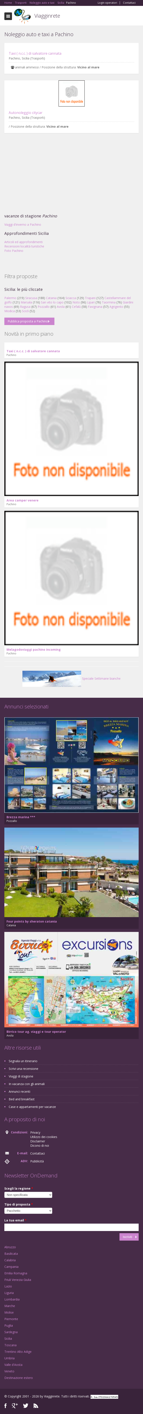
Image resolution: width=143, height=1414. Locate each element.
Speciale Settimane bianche (71, 678)
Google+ (15, 1406)
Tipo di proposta (18, 1204)
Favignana (95, 307)
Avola (61, 307)
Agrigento (116, 307)
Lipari (91, 302)
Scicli (25, 311)
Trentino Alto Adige (18, 1352)
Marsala (26, 302)
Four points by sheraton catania (32, 921)
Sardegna (11, 1332)
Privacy (35, 1132)
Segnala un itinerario (23, 1061)
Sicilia (8, 1338)
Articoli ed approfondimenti (23, 242)
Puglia (8, 1325)
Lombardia (12, 1299)
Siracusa (31, 298)
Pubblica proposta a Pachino (28, 321)
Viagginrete (47, 15)
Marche (9, 1306)
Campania (11, 1267)
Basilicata (11, 1253)
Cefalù (76, 307)
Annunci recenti (19, 1091)
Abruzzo (10, 1247)
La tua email (15, 1220)
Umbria (9, 1358)
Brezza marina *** (21, 817)
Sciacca (71, 298)
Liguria (9, 1293)
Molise (9, 1312)
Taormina (109, 302)
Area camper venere (23, 500)
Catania (51, 298)
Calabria (10, 1260)
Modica (9, 311)
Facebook (5, 1406)
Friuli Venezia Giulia (17, 1280)
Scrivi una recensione (23, 1069)
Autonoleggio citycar (25, 112)
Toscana (10, 1345)
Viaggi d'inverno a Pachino (22, 224)
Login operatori (107, 2)
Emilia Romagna (15, 1273)
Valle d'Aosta (13, 1365)
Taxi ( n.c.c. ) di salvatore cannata (35, 53)
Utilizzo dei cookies (43, 1137)
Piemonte (11, 1319)
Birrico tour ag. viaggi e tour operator (36, 1032)
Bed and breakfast (22, 1099)
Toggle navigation (8, 16)
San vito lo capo (52, 302)
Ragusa (25, 307)
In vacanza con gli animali (27, 1084)
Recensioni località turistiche (24, 246)
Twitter (25, 1406)
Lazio (8, 1286)
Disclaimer (37, 1141)
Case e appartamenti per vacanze (32, 1107)
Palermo (10, 298)
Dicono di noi (39, 1145)
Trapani (90, 298)
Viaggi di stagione (21, 1076)
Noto (76, 302)
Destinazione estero (18, 1378)
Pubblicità (37, 1161)
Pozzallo (44, 307)
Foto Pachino (13, 251)
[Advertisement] (71, 174)
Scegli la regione (18, 1188)
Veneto (9, 1371)
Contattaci (129, 2)
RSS (36, 1406)
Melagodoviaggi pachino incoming (34, 649)
